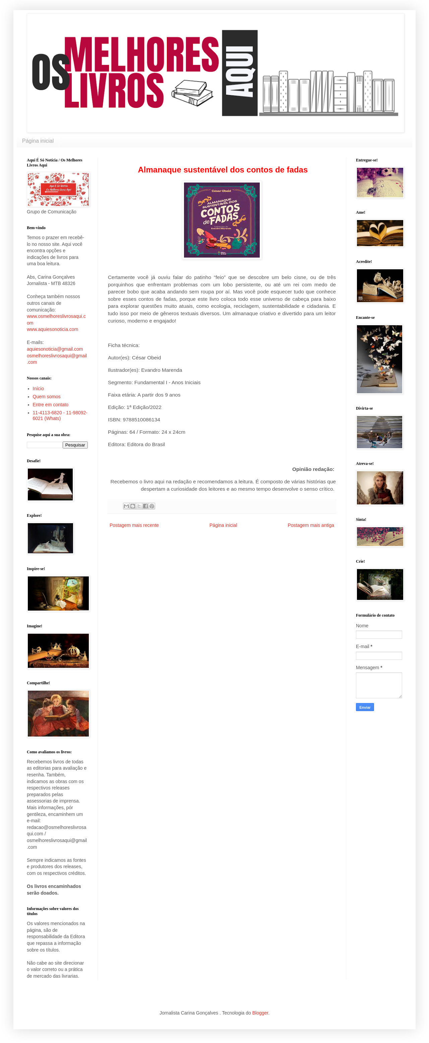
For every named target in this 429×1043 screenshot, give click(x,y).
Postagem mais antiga (311, 525)
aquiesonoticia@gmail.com (55, 349)
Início (38, 388)
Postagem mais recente (134, 525)
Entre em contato (51, 404)
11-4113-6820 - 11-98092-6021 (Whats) (60, 415)
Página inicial (38, 141)
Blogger (260, 1013)
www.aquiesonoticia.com (52, 329)
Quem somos (47, 396)
